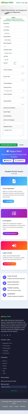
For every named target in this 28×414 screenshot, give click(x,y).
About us (4, 361)
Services (4, 363)
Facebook (5, 406)
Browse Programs (10, 233)
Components (5, 353)
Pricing (3, 366)
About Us (8, 160)
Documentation (5, 348)
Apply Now (8, 201)
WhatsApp (22, 406)
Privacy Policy (5, 345)
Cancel (21, 145)
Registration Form (6, 343)
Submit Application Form (9, 145)
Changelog (4, 350)
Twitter (11, 406)
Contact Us (19, 160)
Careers (4, 368)
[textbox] (14, 66)
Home (13, 17)
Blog (3, 370)
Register (18, 2)
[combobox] (14, 66)
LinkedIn (16, 406)
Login (23, 2)
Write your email (5, 384)
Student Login (9, 263)
